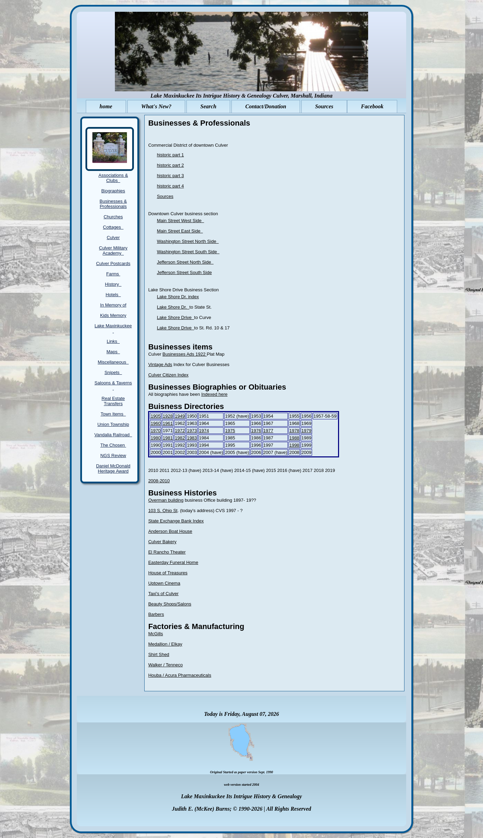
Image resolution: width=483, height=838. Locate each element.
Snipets (113, 372)
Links (113, 341)
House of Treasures (167, 572)
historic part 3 (170, 175)
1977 (268, 430)
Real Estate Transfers (113, 401)
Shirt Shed (158, 654)
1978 (294, 430)
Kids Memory (113, 315)
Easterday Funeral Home (173, 562)
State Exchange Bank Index (175, 520)
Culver (113, 237)
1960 (156, 423)
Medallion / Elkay (165, 644)
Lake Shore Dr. (173, 307)
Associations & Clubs (113, 178)
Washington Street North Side (188, 241)
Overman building (165, 500)
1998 (294, 445)
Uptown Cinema (164, 583)
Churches (113, 216)
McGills (155, 633)
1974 (204, 430)
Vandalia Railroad (113, 434)
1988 (294, 437)
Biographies (113, 190)
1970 (156, 430)
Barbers (156, 614)
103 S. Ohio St (162, 510)
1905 (156, 416)
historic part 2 (170, 165)
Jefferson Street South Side (184, 272)
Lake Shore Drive (175, 317)
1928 (168, 416)
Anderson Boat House (170, 531)
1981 (168, 437)
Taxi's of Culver (163, 593)
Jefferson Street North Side (185, 262)
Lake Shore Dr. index (178, 296)
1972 (180, 430)
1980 (156, 437)
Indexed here (214, 394)
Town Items (113, 414)
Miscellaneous (113, 362)
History (113, 284)
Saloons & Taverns (113, 385)
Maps (113, 351)
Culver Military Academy (113, 250)
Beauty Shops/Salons (169, 604)
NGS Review (113, 455)
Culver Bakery (162, 541)
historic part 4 (170, 186)
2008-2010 (159, 480)
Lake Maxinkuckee (113, 328)
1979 (306, 430)
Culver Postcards (113, 263)
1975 (230, 430)
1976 (256, 430)
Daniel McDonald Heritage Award (113, 468)
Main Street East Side (180, 231)
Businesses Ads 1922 (185, 354)
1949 (180, 416)
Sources (165, 196)
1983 (192, 437)
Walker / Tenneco (165, 664)
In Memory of (113, 305)
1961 (168, 423)
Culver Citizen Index (168, 374)
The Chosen (113, 445)
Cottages (113, 227)
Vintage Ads (160, 364)
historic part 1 (170, 154)
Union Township (113, 424)
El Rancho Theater (166, 552)
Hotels (113, 294)
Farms (113, 273)
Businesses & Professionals (113, 204)
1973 (192, 430)
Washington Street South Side (188, 251)
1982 (180, 437)
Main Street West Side (180, 220)
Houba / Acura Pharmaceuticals (179, 675)
